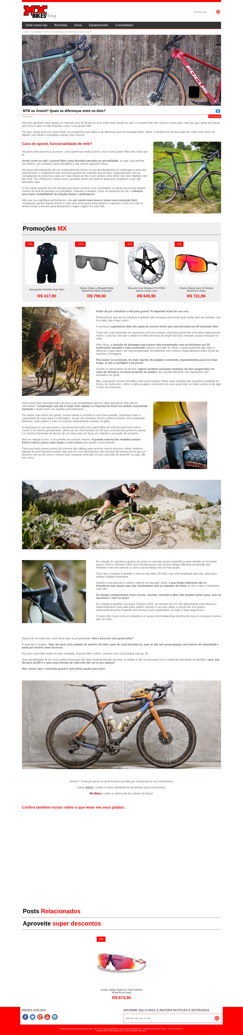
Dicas (78, 25)
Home (25, 32)
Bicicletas (60, 25)
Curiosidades (124, 25)
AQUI (89, 787)
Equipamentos (98, 25)
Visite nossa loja (36, 25)
